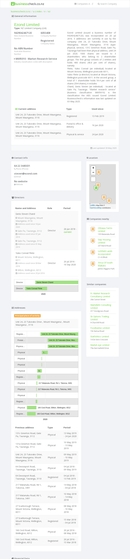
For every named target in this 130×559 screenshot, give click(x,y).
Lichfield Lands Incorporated (105, 253)
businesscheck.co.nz (20, 11)
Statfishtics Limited (99, 336)
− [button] (93, 172)
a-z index (37, 11)
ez (49, 11)
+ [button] (93, 168)
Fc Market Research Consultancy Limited (100, 295)
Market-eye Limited (99, 345)
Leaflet (92, 205)
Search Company (107, 3)
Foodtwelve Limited (100, 328)
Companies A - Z (83, 3)
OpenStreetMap (96, 208)
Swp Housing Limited (104, 241)
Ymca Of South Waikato (105, 264)
